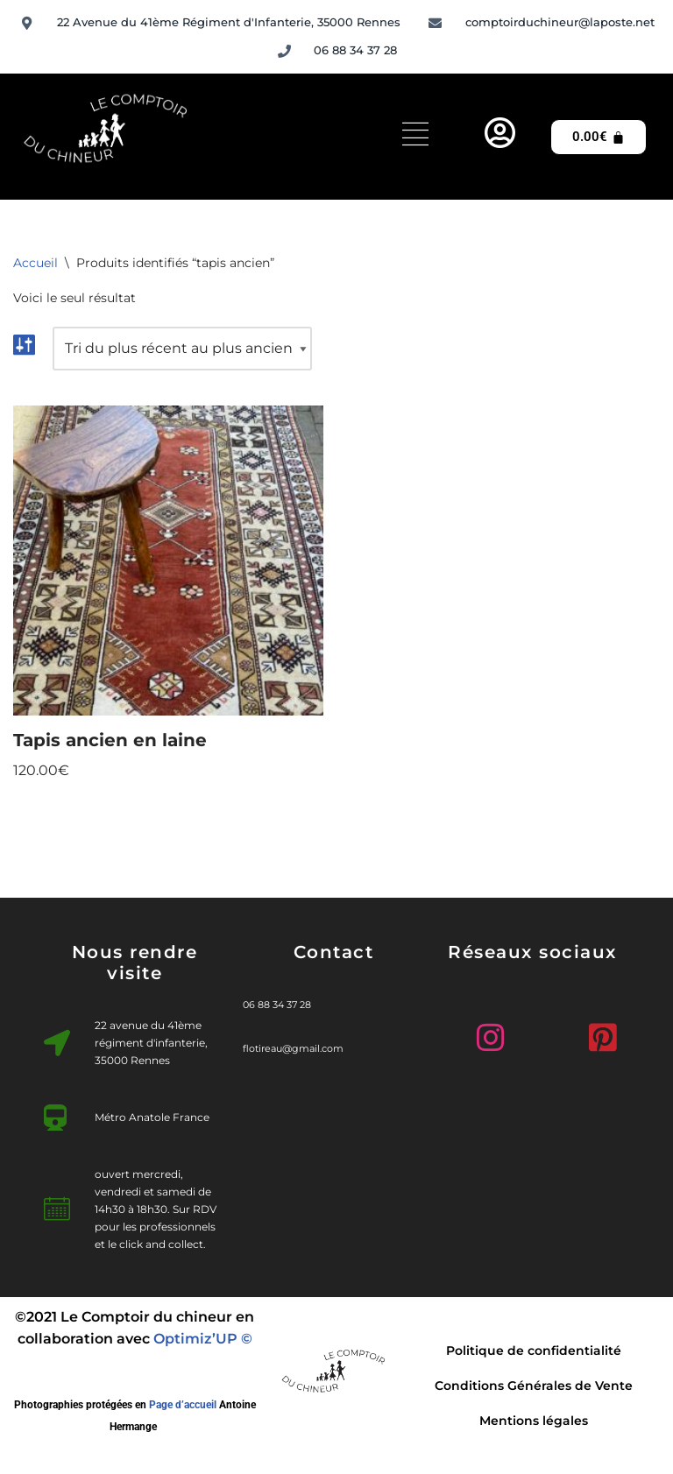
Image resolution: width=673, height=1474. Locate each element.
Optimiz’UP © (202, 1338)
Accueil (35, 263)
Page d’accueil (182, 1405)
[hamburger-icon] (415, 136)
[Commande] (182, 348)
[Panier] (598, 137)
